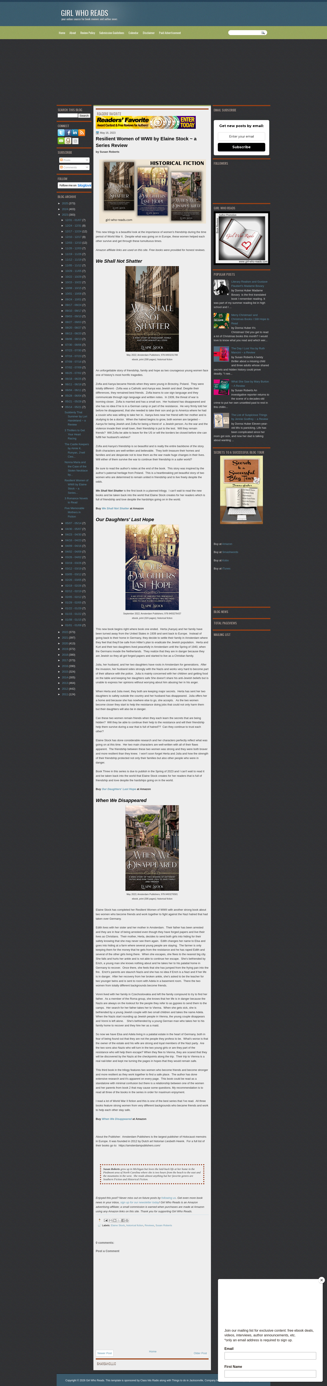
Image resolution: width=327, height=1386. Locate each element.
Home (62, 32)
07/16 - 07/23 (73, 356)
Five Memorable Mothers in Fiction (74, 512)
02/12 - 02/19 (73, 591)
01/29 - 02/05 (73, 602)
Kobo (225, 560)
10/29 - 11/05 (73, 271)
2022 (65, 632)
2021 (65, 637)
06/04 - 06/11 (73, 390)
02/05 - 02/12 (73, 597)
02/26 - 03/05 (73, 579)
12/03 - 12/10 (73, 242)
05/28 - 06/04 (73, 395)
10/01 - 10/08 (73, 293)
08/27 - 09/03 (73, 322)
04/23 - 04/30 (73, 534)
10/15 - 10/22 (73, 282)
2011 (65, 694)
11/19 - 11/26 (73, 254)
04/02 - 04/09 (73, 551)
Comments (68, 167)
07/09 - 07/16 (73, 361)
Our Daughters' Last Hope (119, 789)
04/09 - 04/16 (73, 545)
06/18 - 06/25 (73, 378)
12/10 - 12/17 (73, 237)
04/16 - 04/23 (73, 540)
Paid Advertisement (170, 32)
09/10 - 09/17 (73, 310)
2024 (65, 209)
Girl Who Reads (84, 12)
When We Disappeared (117, 1119)
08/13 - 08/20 (73, 333)
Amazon (227, 544)
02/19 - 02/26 (73, 585)
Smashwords (230, 552)
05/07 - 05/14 (73, 523)
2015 (65, 671)
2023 (65, 214)
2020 (65, 643)
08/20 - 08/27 (73, 327)
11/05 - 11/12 (73, 265)
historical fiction (134, 1225)
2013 (65, 683)
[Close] (321, 1280)
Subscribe (241, 147)
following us (168, 1197)
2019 (65, 649)
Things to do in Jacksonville (187, 1380)
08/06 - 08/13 (73, 339)
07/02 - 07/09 (73, 367)
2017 (65, 660)
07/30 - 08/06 (73, 344)
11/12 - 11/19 (73, 259)
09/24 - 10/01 (73, 299)
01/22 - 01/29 (73, 608)
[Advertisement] (163, 73)
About (72, 32)
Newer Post (104, 1353)
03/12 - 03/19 (73, 568)
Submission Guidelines (111, 32)
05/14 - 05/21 (73, 407)
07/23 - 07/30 (73, 350)
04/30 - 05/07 (73, 529)
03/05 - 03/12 (73, 574)
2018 (65, 654)
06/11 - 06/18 (73, 384)
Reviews (149, 1225)
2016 (65, 666)
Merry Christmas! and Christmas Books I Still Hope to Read (250, 319)
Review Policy (87, 32)
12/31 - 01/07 (73, 220)
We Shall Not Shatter (115, 508)
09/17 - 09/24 (73, 305)
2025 (65, 203)
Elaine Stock (118, 1225)
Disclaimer (149, 32)
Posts (65, 160)
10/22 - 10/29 (73, 276)
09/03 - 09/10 (73, 316)
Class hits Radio (149, 1380)
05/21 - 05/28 (73, 401)
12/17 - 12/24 (73, 231)
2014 (65, 677)
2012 (65, 688)
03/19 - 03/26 (73, 563)
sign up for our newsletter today (139, 1202)
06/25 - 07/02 (73, 373)
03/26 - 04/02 (73, 557)
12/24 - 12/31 (73, 225)
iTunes (226, 568)
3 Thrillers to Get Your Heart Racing (75, 434)
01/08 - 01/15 (73, 619)
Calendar (133, 32)
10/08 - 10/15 (73, 288)
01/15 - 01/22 (73, 613)
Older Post (200, 1353)
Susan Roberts (163, 1225)
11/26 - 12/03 (73, 248)
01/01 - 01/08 (73, 625)
